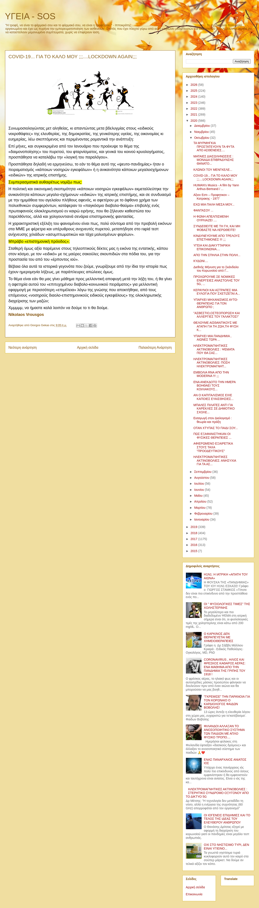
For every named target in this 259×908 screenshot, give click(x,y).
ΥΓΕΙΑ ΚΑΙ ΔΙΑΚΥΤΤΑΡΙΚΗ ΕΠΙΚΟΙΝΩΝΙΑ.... (211, 247)
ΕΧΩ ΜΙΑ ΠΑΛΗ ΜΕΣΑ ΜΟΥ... (213, 204)
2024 (194, 96)
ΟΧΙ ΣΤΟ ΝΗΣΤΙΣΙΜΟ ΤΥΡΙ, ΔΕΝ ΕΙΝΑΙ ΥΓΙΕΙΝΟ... (226, 846)
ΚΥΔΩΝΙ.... (200, 261)
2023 (194, 102)
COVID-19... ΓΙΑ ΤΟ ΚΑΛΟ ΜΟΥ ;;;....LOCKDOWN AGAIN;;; (215, 177)
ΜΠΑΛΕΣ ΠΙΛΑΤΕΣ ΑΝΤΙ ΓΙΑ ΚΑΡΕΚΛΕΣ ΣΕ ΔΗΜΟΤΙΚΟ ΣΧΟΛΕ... (213, 408)
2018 (194, 533)
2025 (194, 90)
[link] (26, 315)
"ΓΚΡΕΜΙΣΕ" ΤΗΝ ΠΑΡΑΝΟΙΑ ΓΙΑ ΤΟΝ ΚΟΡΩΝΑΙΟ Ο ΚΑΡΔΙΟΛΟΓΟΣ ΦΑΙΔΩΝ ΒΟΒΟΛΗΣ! (227, 702)
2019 (194, 527)
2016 (194, 545)
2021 (194, 114)
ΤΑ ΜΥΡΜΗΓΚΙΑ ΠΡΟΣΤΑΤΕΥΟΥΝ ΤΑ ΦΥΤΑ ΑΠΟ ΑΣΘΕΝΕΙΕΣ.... (213, 146)
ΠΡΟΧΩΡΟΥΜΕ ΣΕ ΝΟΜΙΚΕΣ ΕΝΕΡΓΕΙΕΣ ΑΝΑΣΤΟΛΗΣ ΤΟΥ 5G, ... (216, 280)
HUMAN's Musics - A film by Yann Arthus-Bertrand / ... (216, 187)
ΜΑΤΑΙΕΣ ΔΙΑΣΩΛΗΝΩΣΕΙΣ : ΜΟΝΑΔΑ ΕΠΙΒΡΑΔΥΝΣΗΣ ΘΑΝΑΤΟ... (213, 160)
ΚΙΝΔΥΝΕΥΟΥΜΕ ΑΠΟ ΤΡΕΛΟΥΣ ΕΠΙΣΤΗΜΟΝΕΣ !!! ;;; (216, 237)
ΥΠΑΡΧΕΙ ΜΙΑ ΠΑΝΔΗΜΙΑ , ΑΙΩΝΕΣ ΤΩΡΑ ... (212, 337)
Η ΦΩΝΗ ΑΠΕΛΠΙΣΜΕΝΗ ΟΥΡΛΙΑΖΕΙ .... (211, 218)
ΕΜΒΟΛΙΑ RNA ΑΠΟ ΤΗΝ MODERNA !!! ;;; (211, 374)
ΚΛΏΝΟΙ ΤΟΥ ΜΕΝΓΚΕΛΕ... (212, 169)
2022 (194, 108)
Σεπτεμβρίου (203, 471)
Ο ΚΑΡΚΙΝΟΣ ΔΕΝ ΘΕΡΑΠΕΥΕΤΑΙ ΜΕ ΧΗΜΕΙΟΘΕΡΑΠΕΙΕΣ (218, 637)
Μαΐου (198, 495)
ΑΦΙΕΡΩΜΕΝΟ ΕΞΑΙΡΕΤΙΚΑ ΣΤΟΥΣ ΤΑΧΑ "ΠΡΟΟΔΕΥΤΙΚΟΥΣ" (213, 447)
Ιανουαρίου (202, 519)
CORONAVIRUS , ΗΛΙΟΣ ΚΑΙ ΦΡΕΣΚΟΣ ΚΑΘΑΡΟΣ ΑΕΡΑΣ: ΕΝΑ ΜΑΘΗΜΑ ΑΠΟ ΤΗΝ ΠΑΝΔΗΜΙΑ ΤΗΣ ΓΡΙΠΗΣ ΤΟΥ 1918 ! (224, 667)
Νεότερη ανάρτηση (23, 347)
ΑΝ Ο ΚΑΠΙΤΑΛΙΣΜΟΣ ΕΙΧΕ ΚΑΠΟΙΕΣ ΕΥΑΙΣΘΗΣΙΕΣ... (213, 397)
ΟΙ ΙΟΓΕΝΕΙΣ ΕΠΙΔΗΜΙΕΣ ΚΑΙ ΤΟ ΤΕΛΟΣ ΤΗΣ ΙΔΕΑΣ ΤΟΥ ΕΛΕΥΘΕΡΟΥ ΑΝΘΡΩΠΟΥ (227, 818)
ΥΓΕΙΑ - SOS (30, 16)
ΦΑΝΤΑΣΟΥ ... (203, 210)
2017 (194, 539)
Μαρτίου (200, 507)
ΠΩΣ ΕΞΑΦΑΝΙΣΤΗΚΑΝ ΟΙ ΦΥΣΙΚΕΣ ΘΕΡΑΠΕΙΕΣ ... (212, 435)
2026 (194, 84)
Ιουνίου (199, 489)
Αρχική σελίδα (87, 347)
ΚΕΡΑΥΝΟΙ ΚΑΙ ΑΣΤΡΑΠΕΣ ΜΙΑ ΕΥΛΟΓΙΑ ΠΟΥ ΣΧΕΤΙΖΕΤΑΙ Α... (216, 292)
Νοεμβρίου (202, 132)
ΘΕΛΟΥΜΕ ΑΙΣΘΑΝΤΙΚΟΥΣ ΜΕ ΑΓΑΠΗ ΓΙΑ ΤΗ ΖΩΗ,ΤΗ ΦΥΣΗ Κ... (215, 326)
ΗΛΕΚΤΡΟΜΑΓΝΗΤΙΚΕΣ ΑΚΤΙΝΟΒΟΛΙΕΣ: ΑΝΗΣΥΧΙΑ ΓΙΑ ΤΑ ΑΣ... (214, 460)
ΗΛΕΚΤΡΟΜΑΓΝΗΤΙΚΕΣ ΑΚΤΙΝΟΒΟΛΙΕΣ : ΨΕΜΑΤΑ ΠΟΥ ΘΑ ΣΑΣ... (213, 349)
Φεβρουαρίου (203, 513)
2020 (194, 120)
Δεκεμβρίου (202, 125)
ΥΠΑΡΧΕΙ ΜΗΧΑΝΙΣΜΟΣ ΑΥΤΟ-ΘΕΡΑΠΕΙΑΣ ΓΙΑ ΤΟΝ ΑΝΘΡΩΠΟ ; (215, 303)
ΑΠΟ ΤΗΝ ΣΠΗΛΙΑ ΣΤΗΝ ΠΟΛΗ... (216, 255)
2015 (194, 551)
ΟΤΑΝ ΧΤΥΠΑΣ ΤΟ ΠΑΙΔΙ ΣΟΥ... (215, 428)
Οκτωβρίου (202, 137)
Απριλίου (200, 501)
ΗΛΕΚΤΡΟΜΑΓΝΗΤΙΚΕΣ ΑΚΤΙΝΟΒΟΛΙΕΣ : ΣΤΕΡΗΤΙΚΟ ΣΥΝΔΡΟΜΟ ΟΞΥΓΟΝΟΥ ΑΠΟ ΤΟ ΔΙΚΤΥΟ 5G (217, 792)
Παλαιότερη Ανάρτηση (155, 347)
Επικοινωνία (194, 894)
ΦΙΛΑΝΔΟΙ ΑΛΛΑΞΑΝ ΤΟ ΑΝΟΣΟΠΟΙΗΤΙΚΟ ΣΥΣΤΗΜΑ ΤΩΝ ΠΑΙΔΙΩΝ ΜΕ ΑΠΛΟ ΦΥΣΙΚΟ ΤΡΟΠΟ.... (224, 731)
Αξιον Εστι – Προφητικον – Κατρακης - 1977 (211, 196)
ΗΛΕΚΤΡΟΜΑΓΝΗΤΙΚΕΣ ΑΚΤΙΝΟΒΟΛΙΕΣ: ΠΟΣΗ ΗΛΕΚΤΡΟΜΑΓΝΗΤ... (211, 362)
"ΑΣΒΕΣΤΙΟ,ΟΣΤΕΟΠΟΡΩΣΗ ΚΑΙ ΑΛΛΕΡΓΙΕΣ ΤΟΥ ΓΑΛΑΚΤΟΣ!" (216, 315)
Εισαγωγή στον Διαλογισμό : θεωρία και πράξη (212, 420)
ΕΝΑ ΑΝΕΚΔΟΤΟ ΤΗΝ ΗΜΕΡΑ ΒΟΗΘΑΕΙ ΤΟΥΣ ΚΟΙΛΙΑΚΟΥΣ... (214, 385)
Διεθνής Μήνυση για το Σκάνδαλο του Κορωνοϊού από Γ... (215, 269)
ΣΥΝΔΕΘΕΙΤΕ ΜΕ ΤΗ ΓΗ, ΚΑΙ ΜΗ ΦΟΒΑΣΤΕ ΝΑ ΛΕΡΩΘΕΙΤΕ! (216, 228)
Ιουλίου (199, 483)
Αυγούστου (202, 477)
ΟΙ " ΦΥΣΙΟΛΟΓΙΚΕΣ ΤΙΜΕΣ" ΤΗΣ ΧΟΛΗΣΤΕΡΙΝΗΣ (227, 605)
